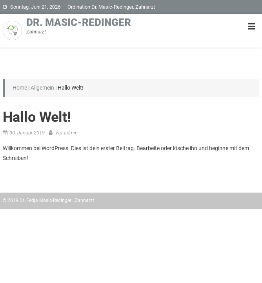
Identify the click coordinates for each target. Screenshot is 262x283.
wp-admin (67, 133)
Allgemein (42, 88)
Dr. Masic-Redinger (78, 22)
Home (20, 88)
